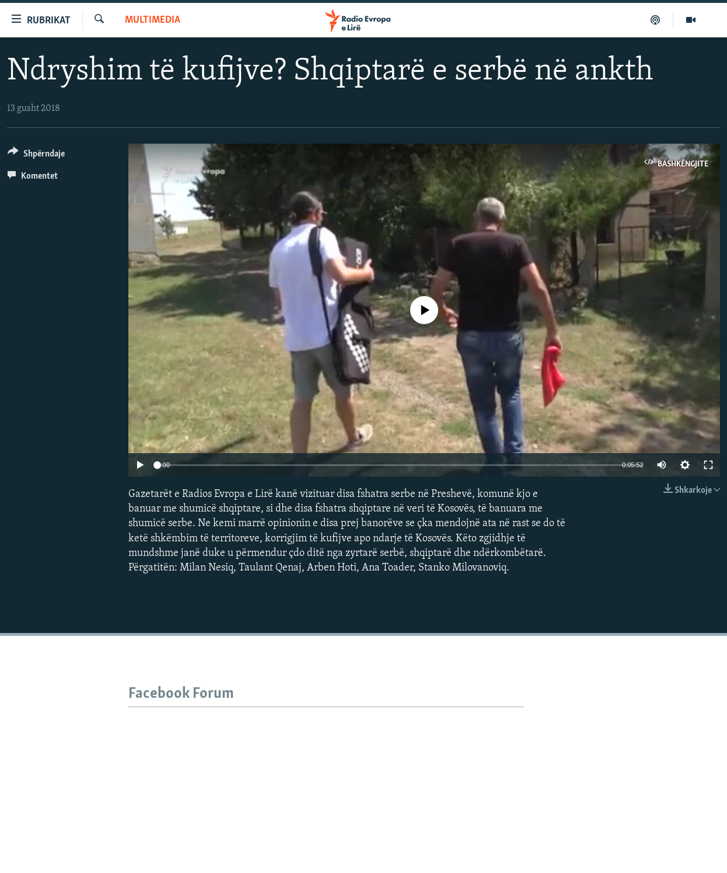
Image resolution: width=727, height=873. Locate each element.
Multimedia (152, 20)
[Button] (36, 156)
